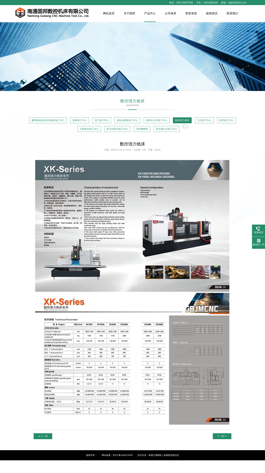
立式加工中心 (77, 130)
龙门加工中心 (135, 121)
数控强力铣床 (44, 130)
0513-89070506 (184, 2)
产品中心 (150, 13)
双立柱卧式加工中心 (186, 130)
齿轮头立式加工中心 (214, 121)
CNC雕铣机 (221, 130)
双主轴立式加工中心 (125, 140)
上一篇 (43, 448)
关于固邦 (129, 13)
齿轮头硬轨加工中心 (172, 121)
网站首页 (109, 13)
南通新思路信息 (171, 468)
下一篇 (221, 448)
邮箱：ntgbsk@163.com (234, 2)
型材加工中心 (102, 121)
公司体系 (170, 13)
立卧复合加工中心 (145, 130)
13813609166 (210, 2)
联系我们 (232, 13)
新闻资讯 (212, 13)
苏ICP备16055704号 (123, 468)
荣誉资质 (191, 13)
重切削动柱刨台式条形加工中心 (58, 121)
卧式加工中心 (110, 130)
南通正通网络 (155, 468)
